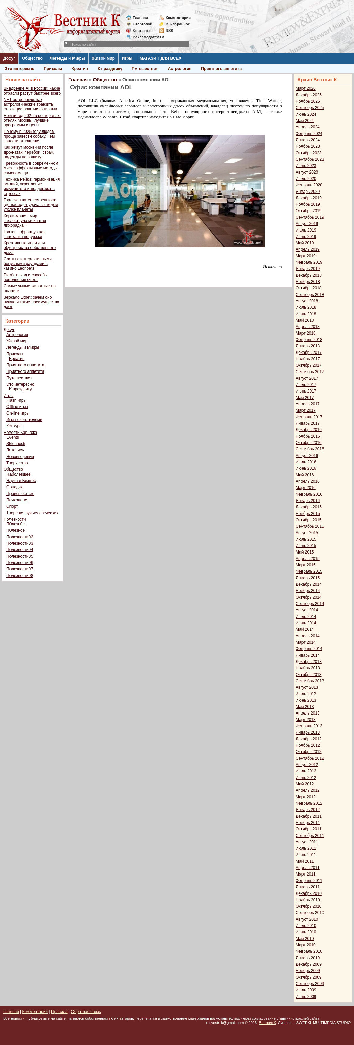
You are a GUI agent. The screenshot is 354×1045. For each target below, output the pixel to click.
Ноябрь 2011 (308, 822)
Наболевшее (18, 474)
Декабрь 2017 (309, 352)
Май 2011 (305, 861)
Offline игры (17, 406)
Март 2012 (306, 797)
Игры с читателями (24, 419)
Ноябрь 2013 (308, 668)
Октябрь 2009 (309, 977)
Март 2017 (306, 410)
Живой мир (103, 58)
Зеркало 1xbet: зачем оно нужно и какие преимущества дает (31, 302)
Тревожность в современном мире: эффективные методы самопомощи (31, 168)
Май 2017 (305, 397)
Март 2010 (306, 945)
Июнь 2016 (306, 468)
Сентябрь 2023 (310, 159)
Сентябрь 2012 (310, 758)
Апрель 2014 (308, 636)
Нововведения (20, 456)
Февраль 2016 (309, 494)
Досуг (9, 58)
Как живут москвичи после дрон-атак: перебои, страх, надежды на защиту (29, 152)
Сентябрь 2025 (310, 107)
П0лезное (15, 530)
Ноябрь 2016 (308, 436)
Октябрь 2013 (309, 674)
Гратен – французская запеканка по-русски (25, 234)
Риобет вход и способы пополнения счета (26, 277)
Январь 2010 (308, 958)
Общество (32, 58)
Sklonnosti (15, 443)
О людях (14, 487)
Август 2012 (307, 764)
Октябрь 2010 (309, 906)
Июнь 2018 (306, 314)
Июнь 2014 (306, 623)
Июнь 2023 (306, 165)
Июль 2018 (306, 307)
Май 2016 (305, 475)
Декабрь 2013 (309, 661)
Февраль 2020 (309, 185)
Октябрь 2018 (309, 288)
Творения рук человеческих (32, 512)
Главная (140, 18)
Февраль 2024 (309, 133)
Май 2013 (305, 706)
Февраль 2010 (309, 951)
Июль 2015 (306, 539)
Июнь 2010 (306, 932)
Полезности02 (19, 537)
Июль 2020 (306, 178)
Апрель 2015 (308, 558)
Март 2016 (306, 487)
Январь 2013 (308, 732)
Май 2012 (305, 784)
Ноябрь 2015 (308, 513)
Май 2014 (305, 629)
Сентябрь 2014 (310, 603)
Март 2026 (306, 88)
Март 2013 (306, 719)
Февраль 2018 (309, 339)
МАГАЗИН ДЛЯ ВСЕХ (160, 58)
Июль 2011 (306, 848)
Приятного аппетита (221, 68)
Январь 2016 (308, 500)
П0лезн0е (15, 524)
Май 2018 (305, 320)
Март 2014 (306, 642)
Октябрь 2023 (309, 152)
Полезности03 (19, 543)
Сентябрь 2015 (310, 526)
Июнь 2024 (306, 114)
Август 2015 (307, 532)
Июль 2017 (306, 384)
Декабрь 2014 (309, 584)
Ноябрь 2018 (308, 281)
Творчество (17, 463)
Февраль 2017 (309, 417)
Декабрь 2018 (309, 275)
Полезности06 (19, 562)
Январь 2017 (308, 423)
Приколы (53, 68)
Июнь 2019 (306, 236)
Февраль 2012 (309, 803)
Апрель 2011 (308, 867)
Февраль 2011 (309, 880)
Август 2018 (307, 301)
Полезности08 (19, 575)
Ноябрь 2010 (308, 900)
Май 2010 (305, 938)
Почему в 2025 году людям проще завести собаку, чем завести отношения (29, 136)
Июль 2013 (306, 693)
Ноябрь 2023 (308, 146)
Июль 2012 (306, 771)
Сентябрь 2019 (310, 217)
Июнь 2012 (306, 777)
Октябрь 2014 (309, 597)
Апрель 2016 (308, 481)
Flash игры (16, 400)
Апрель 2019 (308, 249)
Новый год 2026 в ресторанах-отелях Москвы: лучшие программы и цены (32, 120)
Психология (17, 500)
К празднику (110, 68)
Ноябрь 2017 (308, 359)
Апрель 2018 (308, 326)
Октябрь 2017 (309, 365)
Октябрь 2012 (309, 751)
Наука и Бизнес (21, 480)
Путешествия (145, 68)
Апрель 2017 (308, 404)
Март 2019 (306, 256)
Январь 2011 (308, 887)
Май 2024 (305, 120)
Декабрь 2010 (309, 893)
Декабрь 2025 (309, 95)
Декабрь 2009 (309, 964)
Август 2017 (307, 378)
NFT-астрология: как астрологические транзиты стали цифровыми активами (30, 104)
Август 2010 (307, 919)
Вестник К (267, 1023)
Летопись (15, 450)
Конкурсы (15, 426)
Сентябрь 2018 (310, 294)
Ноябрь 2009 (308, 970)
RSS (169, 30)
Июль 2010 (306, 925)
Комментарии (178, 18)
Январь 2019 (308, 268)
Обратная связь (86, 1011)
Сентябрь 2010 (310, 912)
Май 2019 (305, 243)
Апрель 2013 (308, 713)
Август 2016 (307, 455)
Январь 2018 (308, 346)
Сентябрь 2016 (310, 449)
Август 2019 (307, 223)
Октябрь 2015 (309, 520)
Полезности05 (19, 556)
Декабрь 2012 (309, 739)
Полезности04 (19, 549)
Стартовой (142, 24)
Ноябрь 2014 (308, 590)
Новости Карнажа (20, 432)
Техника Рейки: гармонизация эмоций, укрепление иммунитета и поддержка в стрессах (32, 186)
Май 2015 (305, 552)
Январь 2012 (308, 809)
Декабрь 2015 (309, 507)
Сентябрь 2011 (310, 835)
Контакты (141, 30)
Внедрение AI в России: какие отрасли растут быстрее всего (32, 91)
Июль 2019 (306, 230)
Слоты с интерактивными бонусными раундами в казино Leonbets (28, 264)
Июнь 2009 (306, 996)
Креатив (79, 68)
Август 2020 (307, 172)
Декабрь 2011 (309, 816)
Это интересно (19, 68)
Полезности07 (19, 569)
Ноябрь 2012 (308, 745)
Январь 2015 (308, 578)
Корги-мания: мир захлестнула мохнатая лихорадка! (25, 221)
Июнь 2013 (306, 700)
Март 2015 (306, 565)
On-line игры (17, 413)
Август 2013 (307, 687)
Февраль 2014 (309, 648)
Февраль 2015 (309, 571)
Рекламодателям (146, 37)
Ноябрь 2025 (308, 101)
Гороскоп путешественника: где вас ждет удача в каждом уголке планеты (31, 205)
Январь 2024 (308, 140)
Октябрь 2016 (309, 442)
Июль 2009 (306, 990)
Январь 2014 (308, 655)
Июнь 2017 (306, 391)
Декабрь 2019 (309, 198)
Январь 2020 (308, 191)
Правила (59, 1011)
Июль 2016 (306, 462)
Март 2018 (306, 333)
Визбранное (178, 24)
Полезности (15, 519)
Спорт (12, 506)
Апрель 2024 (308, 127)
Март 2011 (306, 874)
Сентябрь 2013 (310, 681)
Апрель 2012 (308, 790)
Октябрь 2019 (309, 210)
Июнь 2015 (306, 545)
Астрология (180, 68)
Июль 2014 (306, 616)
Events (12, 437)
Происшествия (20, 493)
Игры (127, 58)
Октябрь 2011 (309, 829)
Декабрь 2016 (309, 429)
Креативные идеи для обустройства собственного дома (30, 248)
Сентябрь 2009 (310, 983)
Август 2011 (307, 842)
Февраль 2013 (309, 726)
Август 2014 (307, 610)
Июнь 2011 (306, 854)
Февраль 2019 (309, 262)
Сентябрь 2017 (310, 371)
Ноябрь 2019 (308, 204)
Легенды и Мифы (67, 58)
